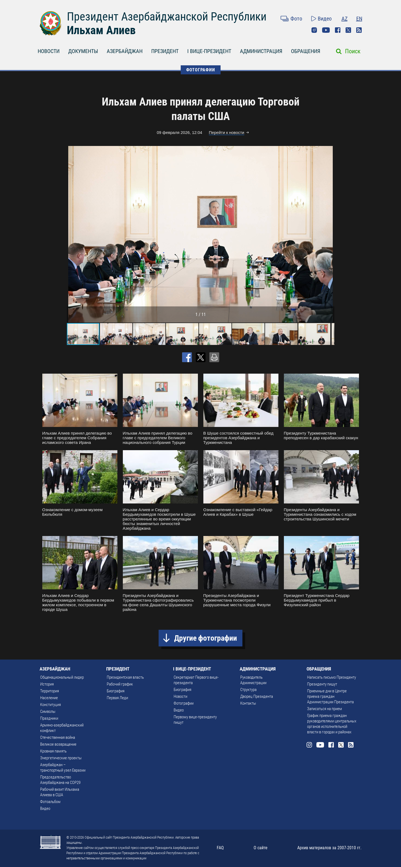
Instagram (314, 30)
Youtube (326, 30)
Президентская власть (125, 677)
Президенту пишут (322, 684)
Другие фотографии (205, 638)
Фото (296, 18)
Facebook (337, 30)
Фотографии (184, 703)
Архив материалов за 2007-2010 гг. (329, 847)
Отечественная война (57, 737)
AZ (344, 18)
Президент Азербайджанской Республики (166, 16)
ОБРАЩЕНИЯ (305, 51)
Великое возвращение (58, 744)
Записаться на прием (324, 708)
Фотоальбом (50, 801)
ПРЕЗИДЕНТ (165, 51)
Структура (248, 689)
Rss (359, 30)
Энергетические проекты (61, 757)
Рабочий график (120, 684)
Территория (49, 691)
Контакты (248, 703)
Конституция (50, 704)
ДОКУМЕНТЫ (83, 51)
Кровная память (53, 751)
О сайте (261, 847)
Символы (47, 711)
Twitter (348, 30)
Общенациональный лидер (62, 677)
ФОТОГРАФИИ (200, 69)
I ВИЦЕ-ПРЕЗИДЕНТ (209, 51)
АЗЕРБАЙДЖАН (124, 51)
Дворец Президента (256, 696)
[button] (329, 234)
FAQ (220, 847)
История (47, 684)
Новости (180, 696)
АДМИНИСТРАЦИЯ (261, 51)
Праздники (49, 718)
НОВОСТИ (49, 51)
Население (49, 697)
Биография (115, 691)
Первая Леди (117, 697)
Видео (325, 18)
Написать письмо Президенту (331, 677)
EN (359, 18)
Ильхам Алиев (101, 30)
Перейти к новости (226, 132)
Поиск (353, 51)
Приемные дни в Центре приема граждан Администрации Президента (330, 696)
